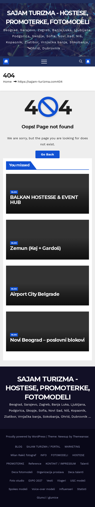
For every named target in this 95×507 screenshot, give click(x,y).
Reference (34, 463)
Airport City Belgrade (34, 294)
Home (7, 81)
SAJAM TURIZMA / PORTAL (43, 446)
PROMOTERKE (15, 463)
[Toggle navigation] (44, 61)
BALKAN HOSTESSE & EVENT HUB (44, 199)
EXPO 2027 (35, 480)
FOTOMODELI (59, 455)
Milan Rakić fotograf (23, 455)
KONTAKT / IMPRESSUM (61, 463)
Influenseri (66, 489)
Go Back (47, 154)
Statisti (82, 489)
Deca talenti (76, 472)
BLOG (14, 192)
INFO (43, 455)
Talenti (84, 463)
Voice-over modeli (43, 489)
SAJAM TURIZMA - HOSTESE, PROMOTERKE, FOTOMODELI (47, 388)
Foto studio (17, 480)
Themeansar (80, 436)
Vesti (50, 480)
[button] (80, 61)
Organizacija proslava (50, 472)
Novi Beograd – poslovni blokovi (47, 340)
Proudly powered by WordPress (26, 436)
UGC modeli (77, 480)
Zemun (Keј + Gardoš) (35, 248)
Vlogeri (61, 480)
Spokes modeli (18, 489)
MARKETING (72, 446)
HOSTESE (78, 455)
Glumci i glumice (47, 497)
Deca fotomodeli (22, 472)
